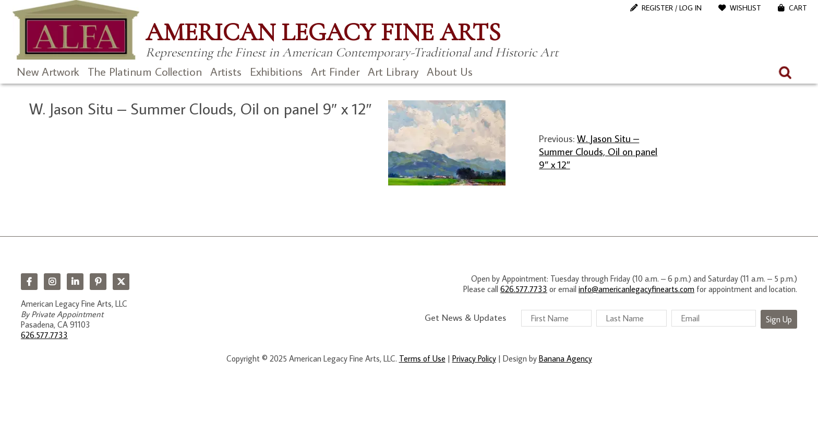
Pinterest (98, 281)
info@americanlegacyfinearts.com (636, 289)
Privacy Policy (474, 358)
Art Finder (335, 71)
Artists (226, 71)
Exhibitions (276, 71)
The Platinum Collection (145, 71)
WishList (745, 7)
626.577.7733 (44, 335)
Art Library (393, 71)
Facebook (29, 281)
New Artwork (48, 71)
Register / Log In (672, 7)
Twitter (121, 281)
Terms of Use (422, 358)
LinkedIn (75, 281)
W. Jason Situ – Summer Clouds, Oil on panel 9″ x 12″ (598, 151)
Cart (798, 7)
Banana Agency (565, 358)
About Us (450, 71)
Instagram (52, 281)
